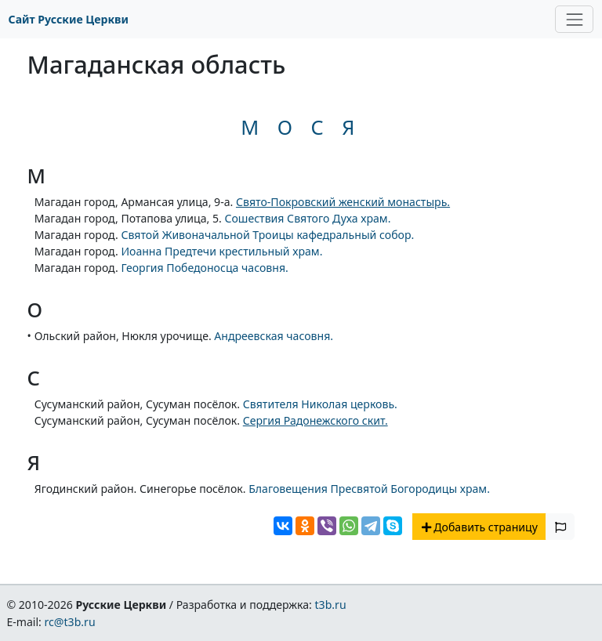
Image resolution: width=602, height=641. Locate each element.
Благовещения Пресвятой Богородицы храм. (369, 488)
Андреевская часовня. (273, 335)
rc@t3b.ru (70, 621)
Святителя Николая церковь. (320, 404)
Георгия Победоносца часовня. (204, 267)
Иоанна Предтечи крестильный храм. (221, 251)
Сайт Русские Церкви (69, 19)
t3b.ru (330, 604)
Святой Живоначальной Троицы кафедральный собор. (267, 234)
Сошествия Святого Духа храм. (307, 218)
